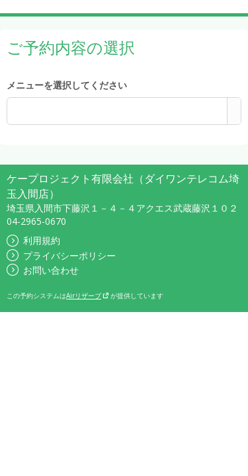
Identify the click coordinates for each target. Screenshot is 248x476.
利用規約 (33, 240)
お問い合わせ (43, 270)
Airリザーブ (87, 295)
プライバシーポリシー (61, 255)
